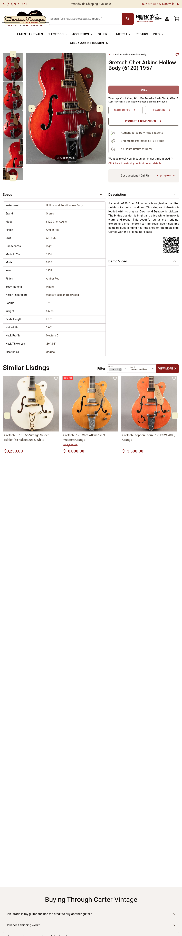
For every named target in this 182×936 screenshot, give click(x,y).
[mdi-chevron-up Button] (13, 54)
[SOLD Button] (143, 90)
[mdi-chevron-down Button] (13, 178)
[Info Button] (158, 34)
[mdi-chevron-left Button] (7, 416)
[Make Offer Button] (125, 110)
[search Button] (128, 19)
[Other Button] (104, 34)
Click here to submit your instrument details (134, 163)
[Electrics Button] (57, 34)
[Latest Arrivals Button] (30, 34)
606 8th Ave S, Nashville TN (160, 4)
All (109, 54)
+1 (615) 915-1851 (167, 175)
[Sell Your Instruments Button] (91, 43)
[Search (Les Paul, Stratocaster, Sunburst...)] (86, 19)
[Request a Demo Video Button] (143, 121)
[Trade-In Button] (162, 110)
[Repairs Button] (142, 34)
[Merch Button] (123, 34)
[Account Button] (167, 19)
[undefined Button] (167, 368)
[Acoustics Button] (83, 34)
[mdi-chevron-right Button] (175, 416)
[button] (54, 195)
